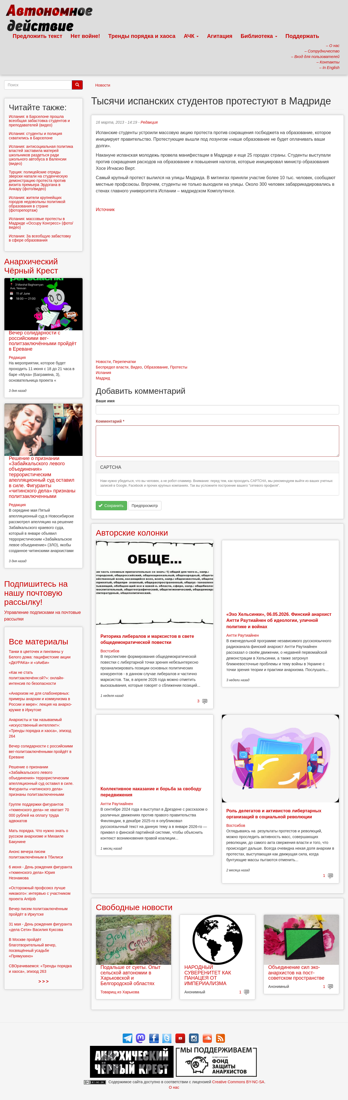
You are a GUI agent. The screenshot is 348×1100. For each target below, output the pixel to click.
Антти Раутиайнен (242, 635)
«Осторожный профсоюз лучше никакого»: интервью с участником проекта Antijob (39, 893)
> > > (44, 981)
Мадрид (103, 378)
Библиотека (259, 36)
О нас (174, 1087)
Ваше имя (105, 401)
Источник (105, 209)
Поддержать (302, 36)
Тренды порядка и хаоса (142, 36)
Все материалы (38, 641)
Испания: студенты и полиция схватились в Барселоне (35, 135)
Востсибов (109, 651)
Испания (103, 372)
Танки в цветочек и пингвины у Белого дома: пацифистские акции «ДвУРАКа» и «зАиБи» (39, 657)
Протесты (178, 367)
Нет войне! (85, 36)
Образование (156, 367)
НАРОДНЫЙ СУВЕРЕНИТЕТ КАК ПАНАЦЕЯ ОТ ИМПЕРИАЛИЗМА (207, 975)
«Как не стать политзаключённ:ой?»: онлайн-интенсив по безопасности (36, 678)
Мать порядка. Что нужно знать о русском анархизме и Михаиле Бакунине (38, 836)
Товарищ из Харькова (119, 992)
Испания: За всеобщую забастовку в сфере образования (40, 238)
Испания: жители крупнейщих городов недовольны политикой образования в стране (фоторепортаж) (37, 203)
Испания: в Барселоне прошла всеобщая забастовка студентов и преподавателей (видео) (39, 120)
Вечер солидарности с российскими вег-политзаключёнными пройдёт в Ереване (42, 341)
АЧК (191, 36)
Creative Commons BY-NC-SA (238, 1082)
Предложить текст (37, 36)
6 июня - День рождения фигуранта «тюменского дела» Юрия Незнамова (40, 872)
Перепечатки (124, 361)
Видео (136, 367)
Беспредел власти (112, 367)
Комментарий (110, 421)
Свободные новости (134, 907)
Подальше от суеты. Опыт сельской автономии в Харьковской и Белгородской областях (130, 975)
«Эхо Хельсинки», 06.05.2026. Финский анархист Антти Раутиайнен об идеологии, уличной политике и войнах (278, 620)
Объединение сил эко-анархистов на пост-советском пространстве (296, 973)
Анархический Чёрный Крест (31, 266)
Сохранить (111, 505)
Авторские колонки (132, 532)
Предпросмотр (145, 505)
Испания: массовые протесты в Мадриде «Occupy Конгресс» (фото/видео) (41, 223)
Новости (102, 85)
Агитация (219, 36)
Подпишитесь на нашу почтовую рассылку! (36, 592)
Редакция (149, 122)
